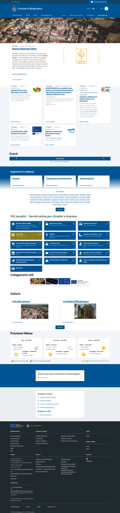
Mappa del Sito (51, 507)
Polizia (62, 202)
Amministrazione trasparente (68, 466)
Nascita (32, 202)
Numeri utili (13, 478)
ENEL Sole (38, 464)
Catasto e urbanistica (41, 441)
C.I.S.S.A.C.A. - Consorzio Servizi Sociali (45, 469)
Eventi (87, 449)
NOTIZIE (16, 46)
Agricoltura (44, 194)
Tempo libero (87, 202)
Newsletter (89, 461)
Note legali (63, 461)
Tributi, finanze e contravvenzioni (69, 441)
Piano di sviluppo (55, 202)
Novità (28, 15)
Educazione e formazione (42, 443)
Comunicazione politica (84, 197)
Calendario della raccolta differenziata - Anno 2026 (19, 91)
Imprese (67, 199)
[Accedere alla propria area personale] (98, 2)
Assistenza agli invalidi (64, 194)
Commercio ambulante (58, 197)
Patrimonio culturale (45, 202)
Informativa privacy (66, 459)
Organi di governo (14, 443)
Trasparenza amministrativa (76, 15)
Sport (81, 202)
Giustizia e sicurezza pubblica (68, 436)
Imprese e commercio (66, 438)
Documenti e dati (14, 438)
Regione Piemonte (16, 2)
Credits (39, 507)
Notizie (88, 436)
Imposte (61, 199)
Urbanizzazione (90, 15)
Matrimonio (83, 199)
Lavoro (77, 199)
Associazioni (83, 194)
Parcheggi (37, 202)
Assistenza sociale (74, 194)
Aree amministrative (15, 436)
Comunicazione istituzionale (71, 197)
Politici (12, 448)
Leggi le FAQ (64, 468)
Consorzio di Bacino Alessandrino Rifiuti (46, 466)
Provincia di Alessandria (42, 471)
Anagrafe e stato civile (41, 436)
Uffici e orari (13, 476)
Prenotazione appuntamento (68, 472)
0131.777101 (18, 465)
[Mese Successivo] (103, 158)
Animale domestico (53, 194)
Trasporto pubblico (57, 204)
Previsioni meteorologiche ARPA (40, 361)
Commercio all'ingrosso (35, 197)
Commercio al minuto (47, 197)
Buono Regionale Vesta (24, 48)
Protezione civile (68, 202)
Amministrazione (17, 15)
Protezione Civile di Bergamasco (44, 459)
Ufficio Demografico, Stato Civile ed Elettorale (89, 93)
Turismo (65, 204)
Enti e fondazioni (14, 441)
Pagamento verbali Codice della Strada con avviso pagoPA (53, 133)
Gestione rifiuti (33, 199)
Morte (88, 199)
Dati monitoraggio (14, 507)
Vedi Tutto (60, 327)
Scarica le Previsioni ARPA (20, 361)
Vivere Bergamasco (46, 15)
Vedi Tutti (60, 209)
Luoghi (88, 446)
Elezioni (64, 15)
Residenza (76, 202)
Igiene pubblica (47, 199)
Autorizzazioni (39, 438)
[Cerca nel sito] (105, 8)
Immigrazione (55, 199)
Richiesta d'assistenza (66, 474)
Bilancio (89, 194)
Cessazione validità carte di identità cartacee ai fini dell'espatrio (88, 99)
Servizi (35, 15)
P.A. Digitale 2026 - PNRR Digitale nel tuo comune (19, 132)
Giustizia (40, 199)
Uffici (11, 451)
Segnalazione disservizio (67, 470)
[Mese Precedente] (16, 158)
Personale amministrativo (16, 446)
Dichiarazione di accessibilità (68, 464)
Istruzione (72, 199)
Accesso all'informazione (35, 194)
